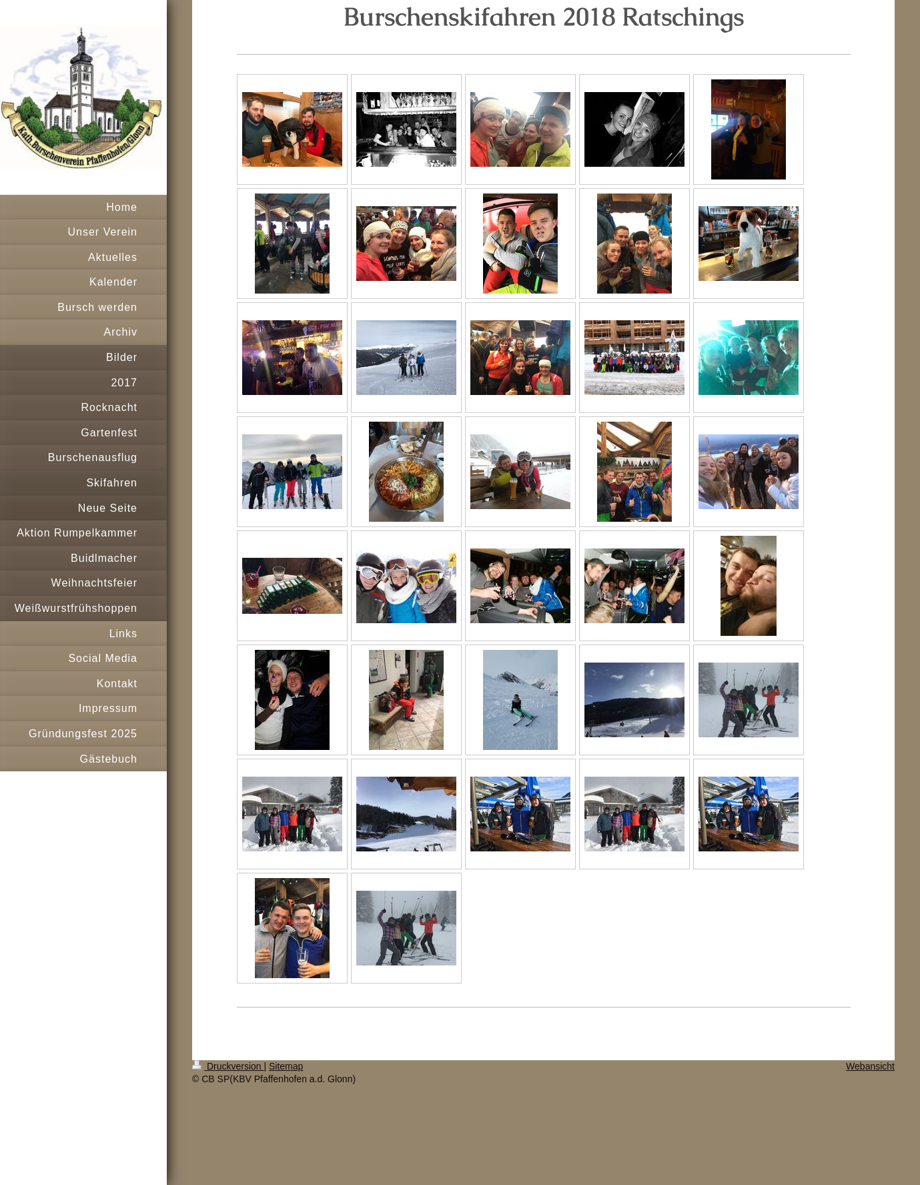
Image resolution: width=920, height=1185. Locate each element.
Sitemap (286, 1066)
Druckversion (228, 1066)
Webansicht (870, 1066)
